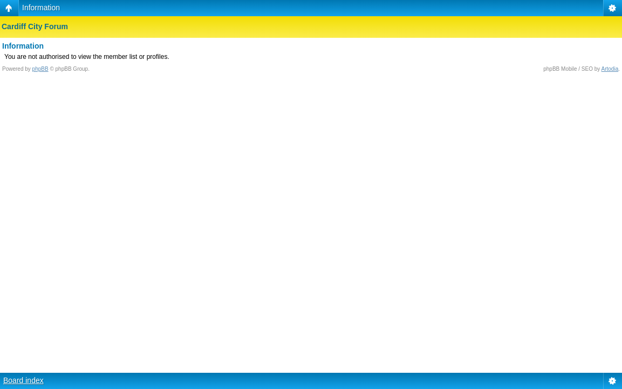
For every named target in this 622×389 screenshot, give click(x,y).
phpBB (40, 69)
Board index (23, 380)
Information (41, 7)
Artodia (610, 69)
